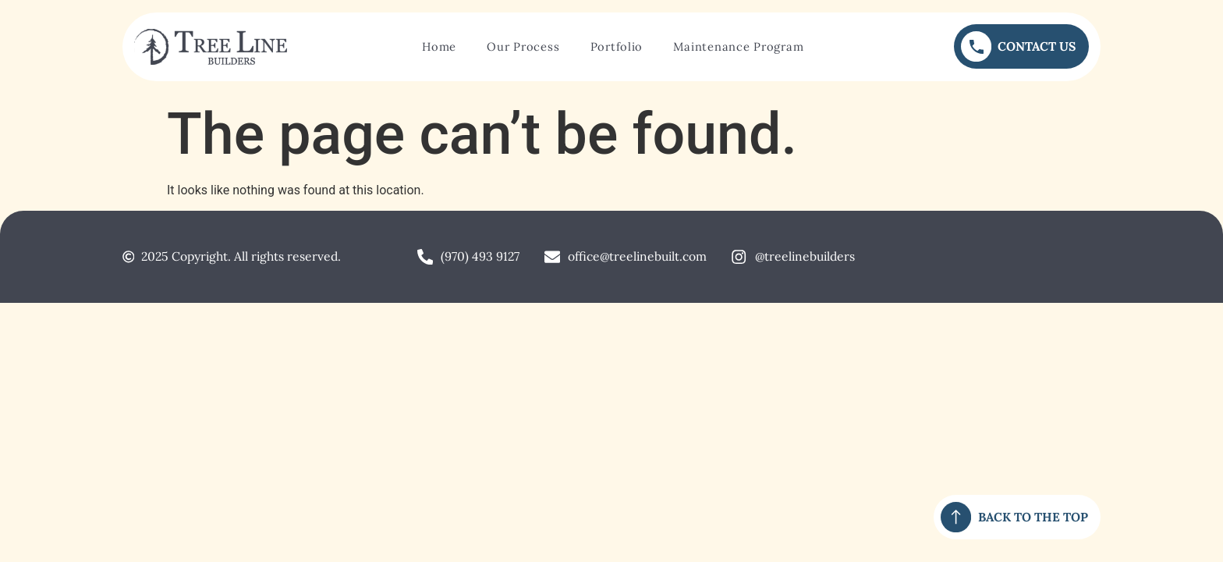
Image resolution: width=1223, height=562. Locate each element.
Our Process (523, 46)
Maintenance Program (738, 46)
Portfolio (616, 46)
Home (439, 46)
